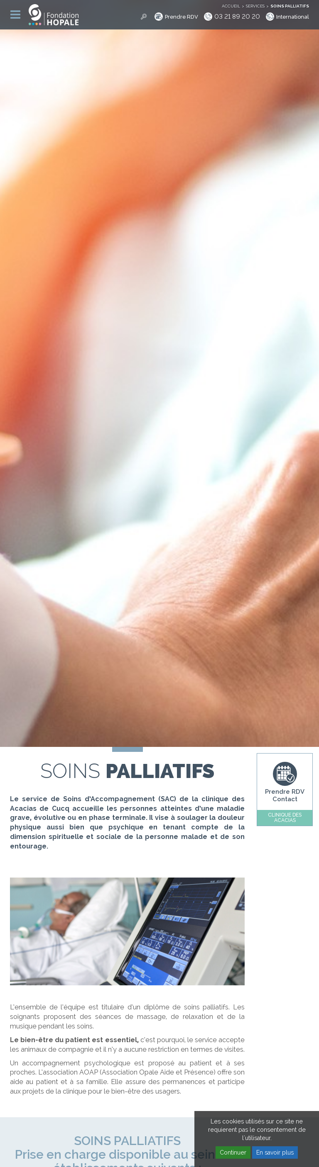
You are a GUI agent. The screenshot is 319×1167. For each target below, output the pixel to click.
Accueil (231, 6)
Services (255, 6)
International (292, 16)
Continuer (233, 1152)
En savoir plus (275, 1152)
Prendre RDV (181, 16)
